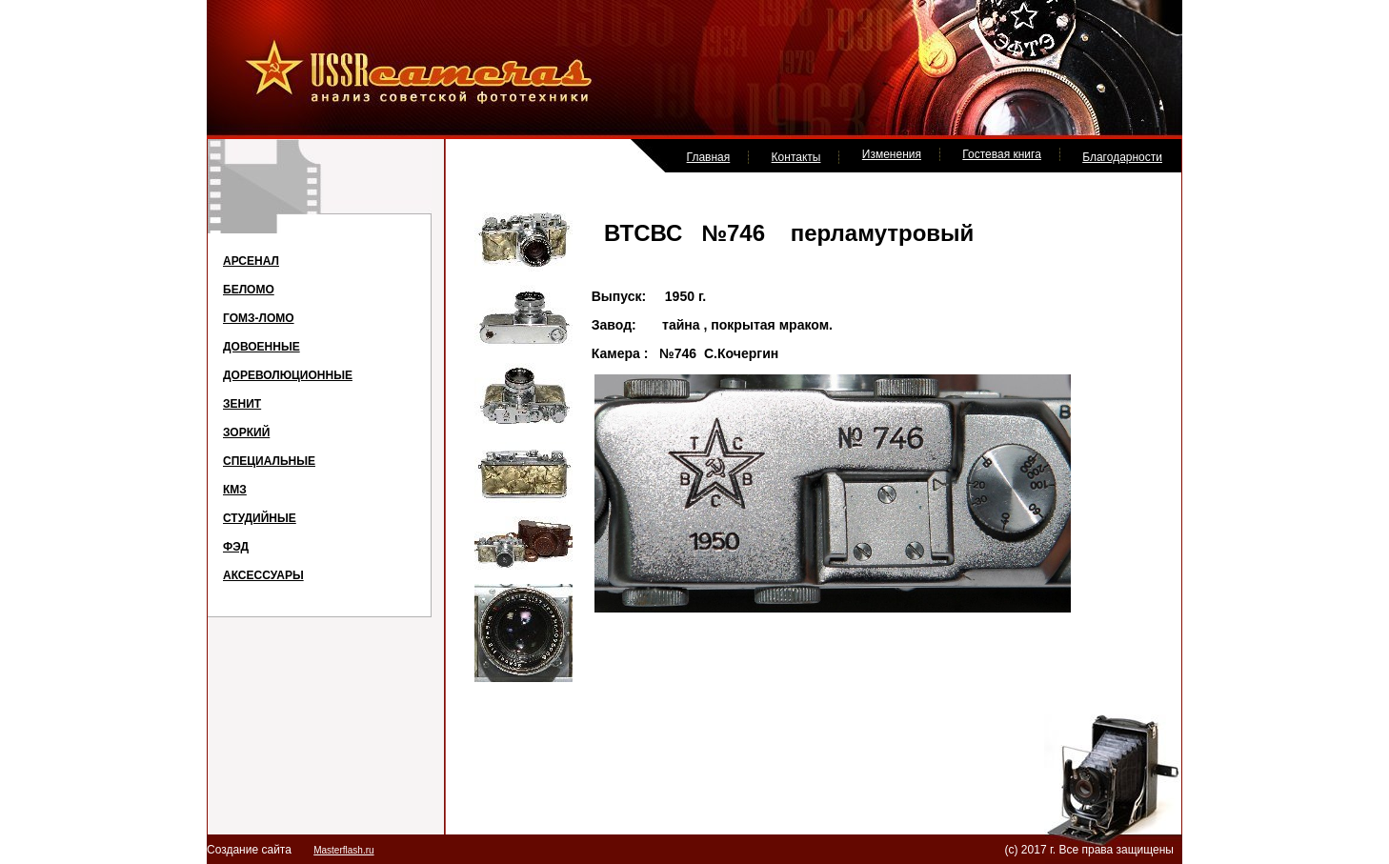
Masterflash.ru (343, 850)
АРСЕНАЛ (251, 261)
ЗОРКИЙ (246, 432)
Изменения (891, 154)
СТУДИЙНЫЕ (259, 518)
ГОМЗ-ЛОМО (258, 318)
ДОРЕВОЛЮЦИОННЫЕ (287, 375)
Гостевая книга (1001, 154)
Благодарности (1122, 157)
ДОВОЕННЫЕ (261, 346)
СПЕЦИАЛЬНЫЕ (269, 461)
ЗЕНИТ (242, 404)
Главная (709, 157)
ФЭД (236, 546)
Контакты (796, 157)
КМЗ (235, 489)
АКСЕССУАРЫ (263, 575)
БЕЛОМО (248, 289)
